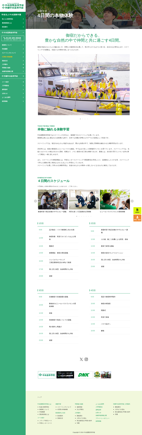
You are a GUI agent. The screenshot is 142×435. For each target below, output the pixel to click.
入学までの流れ (81, 418)
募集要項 (79, 415)
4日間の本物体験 (62, 409)
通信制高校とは (44, 414)
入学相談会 (99, 407)
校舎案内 (60, 415)
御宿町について (44, 409)
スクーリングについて (64, 407)
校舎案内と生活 (60, 412)
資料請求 (98, 409)
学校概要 (42, 412)
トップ (39, 397)
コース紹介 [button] (5, 82)
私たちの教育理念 (7, 19)
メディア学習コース (45, 420)
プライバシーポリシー (102, 418)
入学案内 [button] (4, 64)
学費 (78, 423)
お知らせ (98, 412)
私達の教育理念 (44, 407)
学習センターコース (45, 423)
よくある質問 (100, 404)
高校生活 (60, 418)
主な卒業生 (80, 409)
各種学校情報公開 (101, 415)
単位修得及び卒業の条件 (84, 420)
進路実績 (79, 407)
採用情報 (4, 101)
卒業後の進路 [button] (6, 67)
